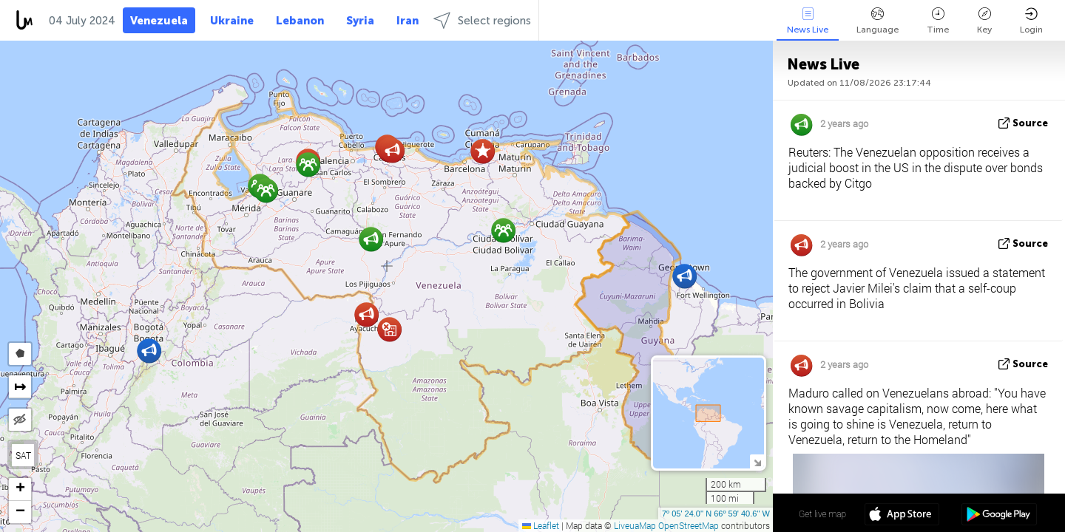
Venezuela (159, 20)
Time (938, 21)
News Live (807, 21)
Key (984, 21)
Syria (360, 20)
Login (1031, 21)
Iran (407, 20)
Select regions (482, 20)
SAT (23, 455)
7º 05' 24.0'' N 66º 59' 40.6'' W (716, 513)
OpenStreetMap (688, 525)
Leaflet (540, 525)
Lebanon (300, 20)
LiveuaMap (635, 525)
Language (877, 21)
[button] (149, 350)
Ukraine (232, 20)
